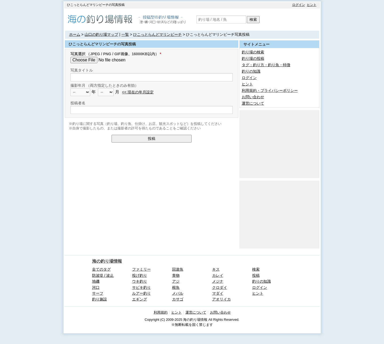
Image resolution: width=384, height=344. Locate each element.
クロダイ (219, 287)
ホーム (74, 34)
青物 (176, 275)
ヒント (311, 5)
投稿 (151, 138)
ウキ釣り (139, 281)
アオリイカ (221, 299)
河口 (96, 287)
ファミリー (141, 269)
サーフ (97, 293)
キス (216, 269)
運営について (253, 103)
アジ (176, 281)
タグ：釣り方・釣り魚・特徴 (266, 65)
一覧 (125, 34)
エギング (139, 299)
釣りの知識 (251, 71)
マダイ (217, 293)
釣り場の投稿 (253, 58)
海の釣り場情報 (107, 261)
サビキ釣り (141, 287)
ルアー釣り (141, 293)
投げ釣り (139, 275)
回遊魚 (177, 269)
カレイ (217, 275)
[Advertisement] (279, 143)
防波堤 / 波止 (103, 275)
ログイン (298, 5)
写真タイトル (81, 70)
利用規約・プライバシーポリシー (270, 90)
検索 (253, 19)
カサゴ (177, 299)
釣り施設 (99, 299)
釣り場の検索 (253, 52)
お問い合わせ (253, 97)
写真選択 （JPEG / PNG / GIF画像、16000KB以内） (114, 54)
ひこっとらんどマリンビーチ (157, 34)
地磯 (96, 281)
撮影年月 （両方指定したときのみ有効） (104, 85)
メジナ (217, 281)
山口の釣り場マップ (101, 34)
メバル (177, 293)
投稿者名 (77, 103)
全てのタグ (101, 269)
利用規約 (161, 312)
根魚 (176, 287)
